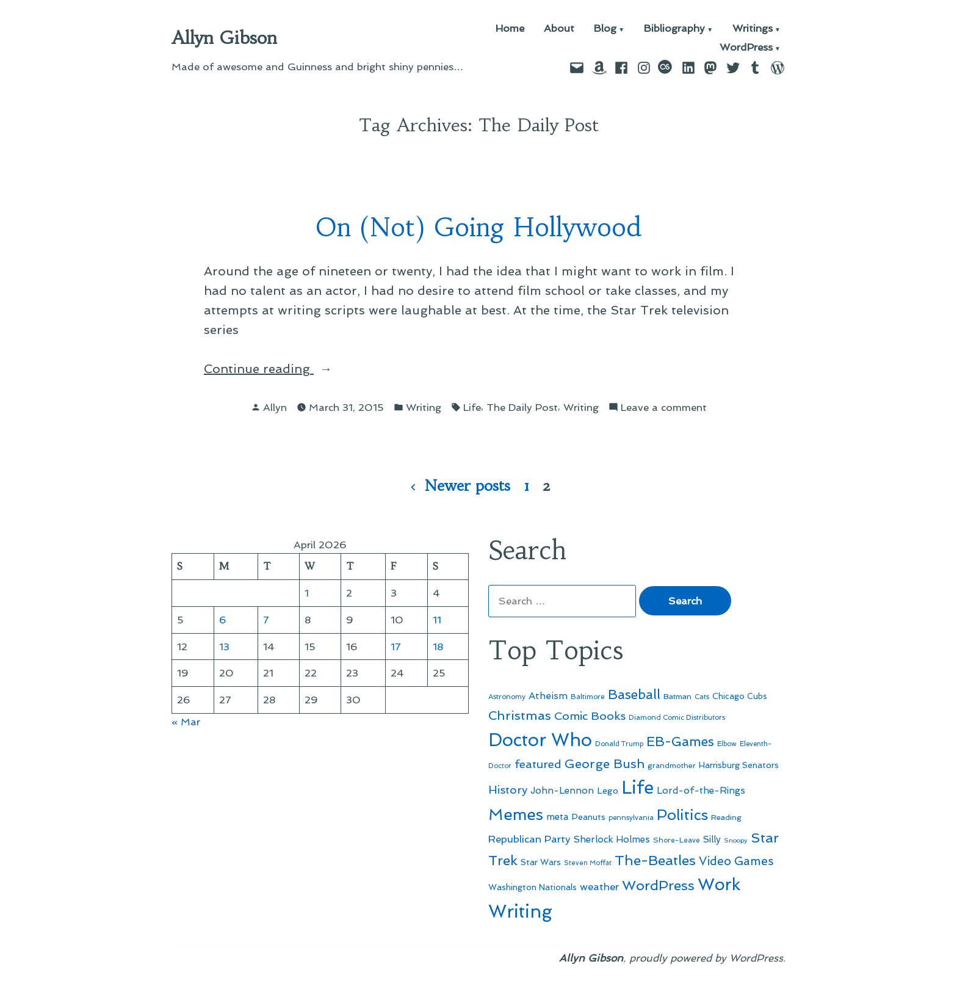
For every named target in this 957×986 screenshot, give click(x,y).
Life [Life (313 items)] (637, 787)
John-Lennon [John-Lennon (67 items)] (562, 790)
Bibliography (674, 29)
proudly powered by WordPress (706, 958)
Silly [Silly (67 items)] (712, 839)
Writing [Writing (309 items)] (520, 911)
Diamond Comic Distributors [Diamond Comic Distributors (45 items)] (677, 717)
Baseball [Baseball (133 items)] (634, 694)
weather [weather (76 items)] (599, 887)
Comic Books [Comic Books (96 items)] (590, 715)
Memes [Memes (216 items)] (515, 814)
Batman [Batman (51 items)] (677, 696)
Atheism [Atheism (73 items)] (548, 695)
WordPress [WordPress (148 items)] (658, 885)
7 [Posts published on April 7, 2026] (266, 620)
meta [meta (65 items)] (557, 816)
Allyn (275, 407)
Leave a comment (664, 407)
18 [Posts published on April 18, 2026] (438, 646)
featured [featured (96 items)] (538, 764)
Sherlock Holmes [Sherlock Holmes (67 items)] (612, 839)
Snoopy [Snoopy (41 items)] (736, 840)
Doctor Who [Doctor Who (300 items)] (540, 740)
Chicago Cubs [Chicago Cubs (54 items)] (739, 696)
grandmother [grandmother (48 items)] (672, 765)
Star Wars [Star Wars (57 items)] (541, 862)
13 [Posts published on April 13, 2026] (224, 646)
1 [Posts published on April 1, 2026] (307, 593)
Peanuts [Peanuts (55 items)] (588, 817)
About (559, 29)
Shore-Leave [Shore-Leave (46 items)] (676, 840)
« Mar (186, 722)
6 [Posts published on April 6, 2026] (222, 620)
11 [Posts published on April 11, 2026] (437, 620)
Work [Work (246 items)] (719, 884)
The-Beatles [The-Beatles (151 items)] (655, 860)
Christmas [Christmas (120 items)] (519, 715)
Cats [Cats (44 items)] (702, 696)
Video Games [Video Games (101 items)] (736, 861)
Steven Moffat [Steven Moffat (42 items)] (588, 863)
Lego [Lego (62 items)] (607, 790)
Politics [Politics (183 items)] (682, 815)
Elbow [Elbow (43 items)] (727, 744)
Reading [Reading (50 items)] (726, 817)
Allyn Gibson (224, 38)
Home (510, 29)
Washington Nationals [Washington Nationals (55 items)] (532, 887)
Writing (423, 407)
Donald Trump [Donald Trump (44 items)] (619, 743)
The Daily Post (522, 407)
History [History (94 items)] (507, 789)
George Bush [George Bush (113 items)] (605, 763)
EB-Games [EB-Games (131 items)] (680, 741)
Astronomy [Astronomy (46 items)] (506, 696)
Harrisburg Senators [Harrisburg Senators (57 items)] (739, 765)
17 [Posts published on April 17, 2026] (396, 646)
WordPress (746, 48)
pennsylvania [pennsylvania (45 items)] (631, 817)
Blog (605, 29)
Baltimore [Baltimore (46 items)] (588, 696)
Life (472, 407)
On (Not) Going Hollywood (478, 227)
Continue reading (293, 369)
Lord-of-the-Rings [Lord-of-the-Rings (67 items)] (701, 790)
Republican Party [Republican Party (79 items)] (529, 839)
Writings (752, 29)
